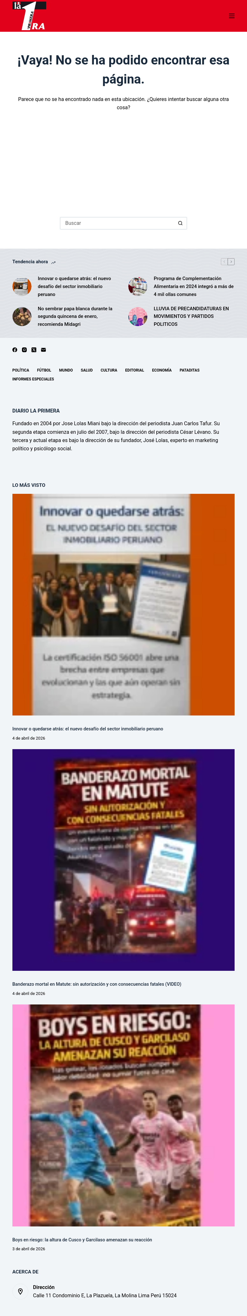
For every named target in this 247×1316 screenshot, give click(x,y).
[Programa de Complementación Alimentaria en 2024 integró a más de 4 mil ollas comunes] (137, 286)
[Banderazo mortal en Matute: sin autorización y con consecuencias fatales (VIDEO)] (123, 860)
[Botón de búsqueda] (180, 223)
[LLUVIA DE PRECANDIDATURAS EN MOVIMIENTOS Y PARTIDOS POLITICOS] (137, 316)
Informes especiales (33, 379)
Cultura (109, 370)
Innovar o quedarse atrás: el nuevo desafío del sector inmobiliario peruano (74, 286)
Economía (162, 370)
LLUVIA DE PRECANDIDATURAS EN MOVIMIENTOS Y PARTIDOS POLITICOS (191, 316)
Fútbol (44, 370)
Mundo (66, 370)
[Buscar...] (117, 223)
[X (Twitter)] (34, 349)
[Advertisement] (123, 159)
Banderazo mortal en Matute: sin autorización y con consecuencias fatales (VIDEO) (96, 984)
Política (20, 370)
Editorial (134, 370)
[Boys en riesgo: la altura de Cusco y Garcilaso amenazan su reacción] (123, 1115)
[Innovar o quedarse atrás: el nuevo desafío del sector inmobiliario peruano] (22, 286)
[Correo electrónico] (43, 349)
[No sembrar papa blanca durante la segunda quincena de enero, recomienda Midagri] (22, 316)
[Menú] (232, 16)
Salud (87, 370)
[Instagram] (24, 349)
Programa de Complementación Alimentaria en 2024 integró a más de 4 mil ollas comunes (194, 286)
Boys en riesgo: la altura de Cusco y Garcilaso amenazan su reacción (82, 1240)
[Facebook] (14, 349)
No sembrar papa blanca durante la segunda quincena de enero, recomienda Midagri (75, 316)
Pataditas (189, 370)
